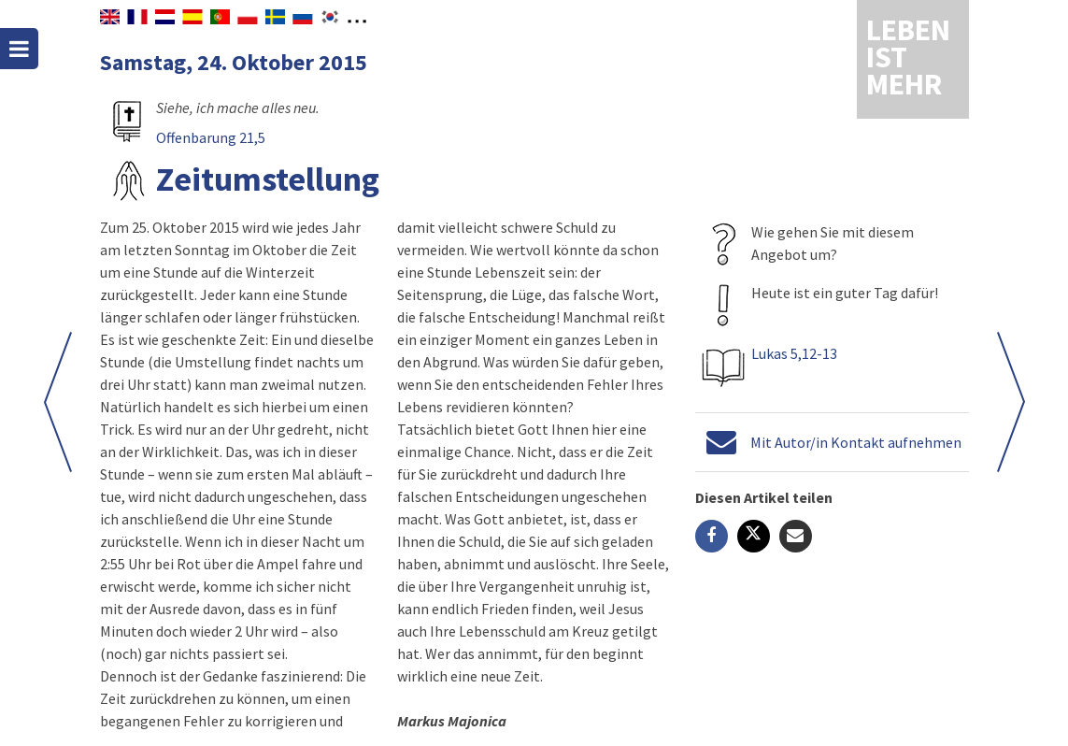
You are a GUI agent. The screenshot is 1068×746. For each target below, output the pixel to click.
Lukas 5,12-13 (793, 353)
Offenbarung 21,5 (210, 137)
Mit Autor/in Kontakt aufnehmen (855, 442)
